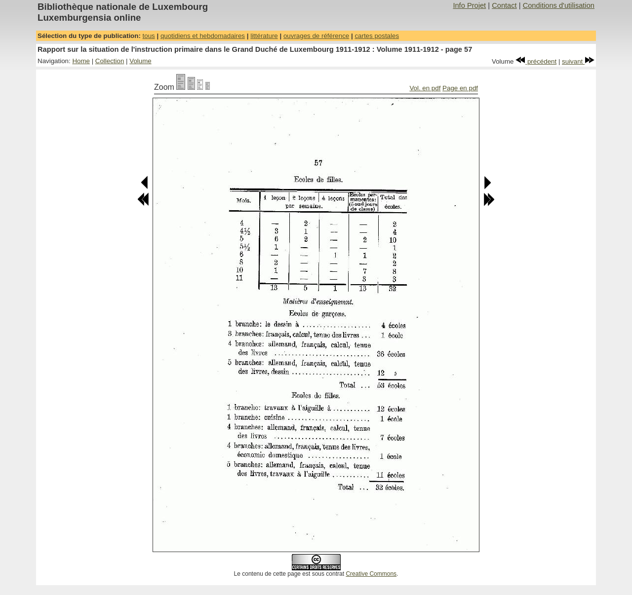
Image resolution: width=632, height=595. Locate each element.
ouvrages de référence (316, 35)
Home (81, 61)
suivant (578, 61)
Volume (140, 61)
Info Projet (469, 5)
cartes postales (377, 35)
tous (149, 35)
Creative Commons (371, 573)
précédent (535, 61)
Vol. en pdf (424, 88)
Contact (504, 5)
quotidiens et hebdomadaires (202, 35)
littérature (264, 35)
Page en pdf (460, 88)
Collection (109, 61)
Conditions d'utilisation (558, 5)
